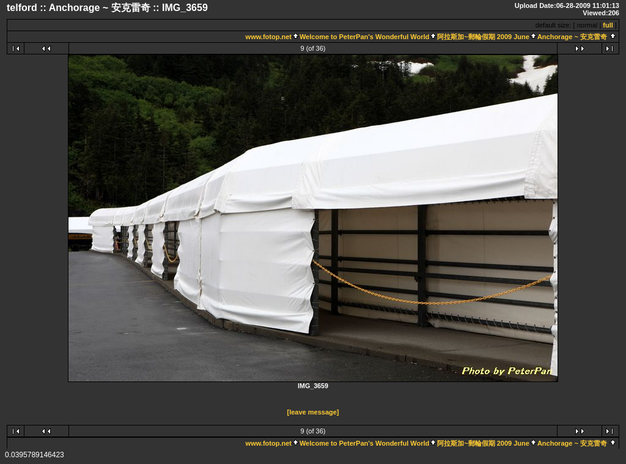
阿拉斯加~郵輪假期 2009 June (483, 36)
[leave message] (313, 412)
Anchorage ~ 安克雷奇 (573, 36)
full (608, 25)
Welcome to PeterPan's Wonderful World (364, 36)
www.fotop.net (269, 36)
